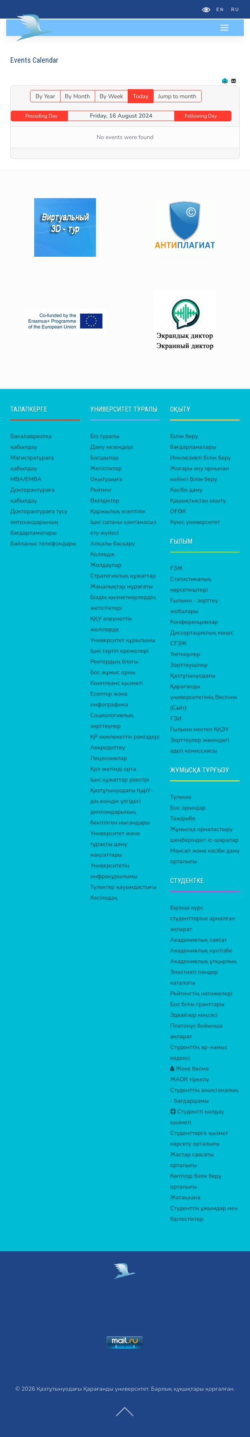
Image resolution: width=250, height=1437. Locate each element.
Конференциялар (194, 622)
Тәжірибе (182, 818)
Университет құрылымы (122, 640)
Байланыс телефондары (43, 543)
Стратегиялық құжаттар (123, 576)
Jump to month (177, 96)
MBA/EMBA (26, 479)
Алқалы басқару (112, 543)
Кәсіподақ (103, 898)
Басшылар (104, 458)
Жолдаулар (105, 565)
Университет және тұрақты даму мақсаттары (115, 844)
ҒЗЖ (176, 568)
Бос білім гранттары (197, 1004)
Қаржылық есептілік (117, 511)
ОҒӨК (178, 511)
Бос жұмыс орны (113, 672)
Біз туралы (104, 436)
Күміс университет (195, 522)
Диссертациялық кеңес (202, 633)
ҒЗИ (175, 718)
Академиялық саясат (198, 940)
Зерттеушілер (189, 665)
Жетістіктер (105, 468)
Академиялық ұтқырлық (203, 961)
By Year (45, 96)
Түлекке (181, 797)
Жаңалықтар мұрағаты (121, 586)
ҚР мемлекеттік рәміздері (124, 737)
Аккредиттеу (107, 747)
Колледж (102, 554)
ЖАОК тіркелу (189, 1079)
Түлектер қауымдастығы (123, 887)
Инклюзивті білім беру (200, 458)
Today (140, 96)
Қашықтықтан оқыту (198, 500)
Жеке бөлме (189, 1068)
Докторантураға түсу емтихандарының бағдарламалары (39, 522)
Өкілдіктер (104, 500)
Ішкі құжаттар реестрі (119, 780)
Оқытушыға (106, 479)
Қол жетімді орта (113, 769)
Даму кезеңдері (111, 447)
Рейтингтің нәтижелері (201, 993)
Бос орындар (188, 808)
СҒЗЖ (178, 643)
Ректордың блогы (114, 661)
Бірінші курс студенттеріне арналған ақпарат (202, 918)
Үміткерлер (185, 654)
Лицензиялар (108, 758)
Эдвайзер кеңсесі (193, 1015)
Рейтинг (101, 490)
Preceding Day (41, 116)
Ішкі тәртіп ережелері (119, 651)
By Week (111, 96)
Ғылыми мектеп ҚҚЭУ (199, 729)
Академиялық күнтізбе (201, 950)
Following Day (201, 116)
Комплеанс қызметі (116, 683)
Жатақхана (185, 1197)
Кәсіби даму (186, 490)
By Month (77, 96)
